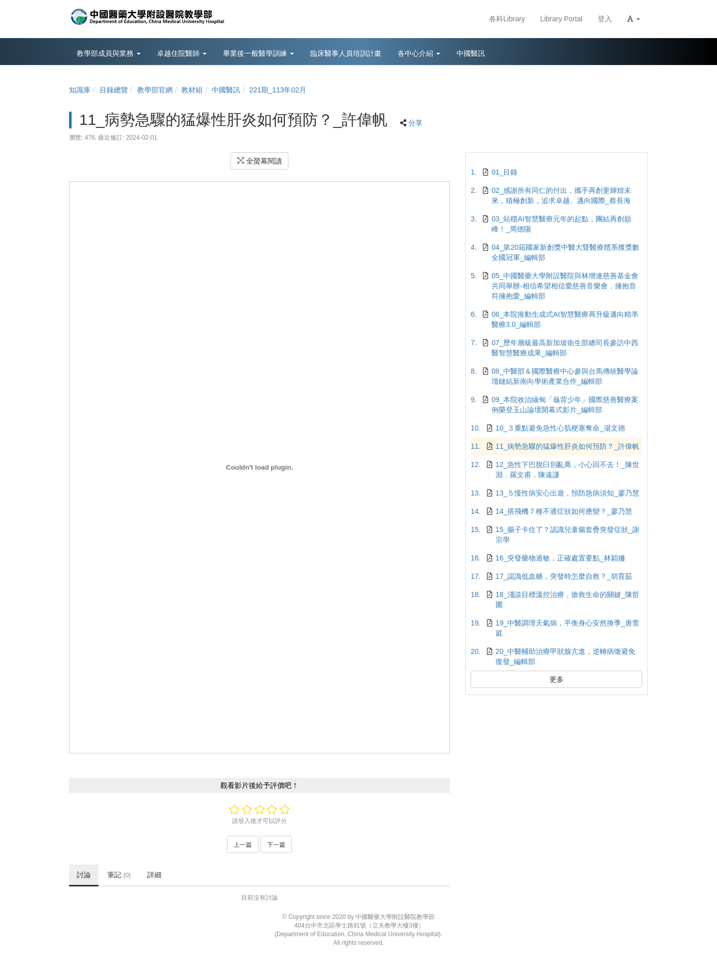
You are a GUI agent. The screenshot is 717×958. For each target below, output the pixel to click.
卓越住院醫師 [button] (182, 53)
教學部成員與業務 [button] (109, 53)
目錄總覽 (114, 90)
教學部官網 (155, 90)
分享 (415, 123)
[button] (634, 19)
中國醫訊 (226, 90)
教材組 (192, 90)
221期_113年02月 (277, 90)
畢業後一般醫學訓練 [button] (258, 53)
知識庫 (79, 90)
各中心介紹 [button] (419, 53)
